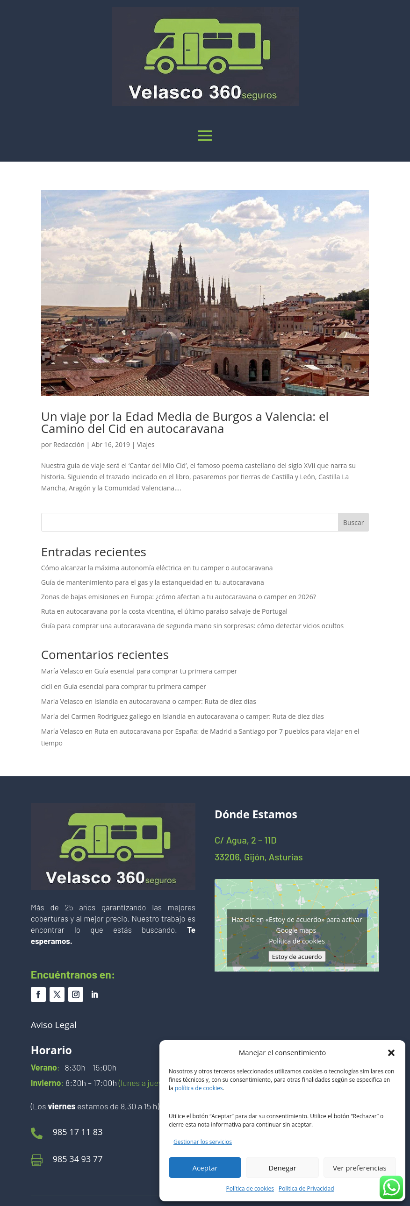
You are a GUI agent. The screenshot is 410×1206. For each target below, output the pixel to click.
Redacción (69, 444)
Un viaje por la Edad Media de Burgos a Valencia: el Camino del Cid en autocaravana (185, 422)
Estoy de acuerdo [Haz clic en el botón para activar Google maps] (297, 956)
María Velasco (62, 671)
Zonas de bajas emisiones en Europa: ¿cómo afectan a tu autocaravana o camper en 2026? (178, 596)
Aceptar (205, 1167)
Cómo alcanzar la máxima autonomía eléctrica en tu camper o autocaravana (157, 567)
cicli (46, 686)
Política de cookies (250, 1188)
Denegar (282, 1167)
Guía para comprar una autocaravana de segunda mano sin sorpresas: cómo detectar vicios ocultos (192, 625)
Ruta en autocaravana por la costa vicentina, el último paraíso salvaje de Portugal (164, 611)
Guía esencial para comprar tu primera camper (165, 671)
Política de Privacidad (306, 1188)
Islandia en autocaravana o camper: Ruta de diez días (175, 701)
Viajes (146, 444)
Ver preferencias (360, 1167)
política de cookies (199, 1088)
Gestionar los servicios (202, 1142)
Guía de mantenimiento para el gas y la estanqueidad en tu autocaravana (152, 582)
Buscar (353, 522)
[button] (391, 1052)
